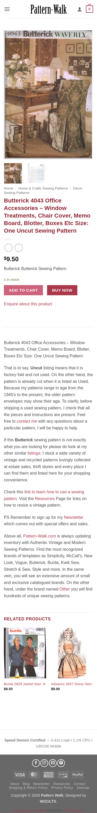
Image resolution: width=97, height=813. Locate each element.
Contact (79, 784)
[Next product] (8, 248)
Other (64, 589)
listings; (34, 453)
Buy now (62, 290)
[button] (7, 9)
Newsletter (74, 517)
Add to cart (23, 290)
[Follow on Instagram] (44, 763)
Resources (45, 498)
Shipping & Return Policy (28, 788)
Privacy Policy (62, 788)
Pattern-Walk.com (39, 536)
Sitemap (83, 788)
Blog (26, 784)
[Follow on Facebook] (36, 763)
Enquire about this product (28, 304)
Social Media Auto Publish (29, 810)
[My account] (79, 9)
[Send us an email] (53, 763)
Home (8, 188)
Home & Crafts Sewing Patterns (43, 188)
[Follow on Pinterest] (61, 763)
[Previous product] (19, 248)
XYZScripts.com (74, 810)
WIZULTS (48, 801)
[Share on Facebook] (8, 311)
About (14, 784)
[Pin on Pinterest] (18, 311)
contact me (27, 421)
